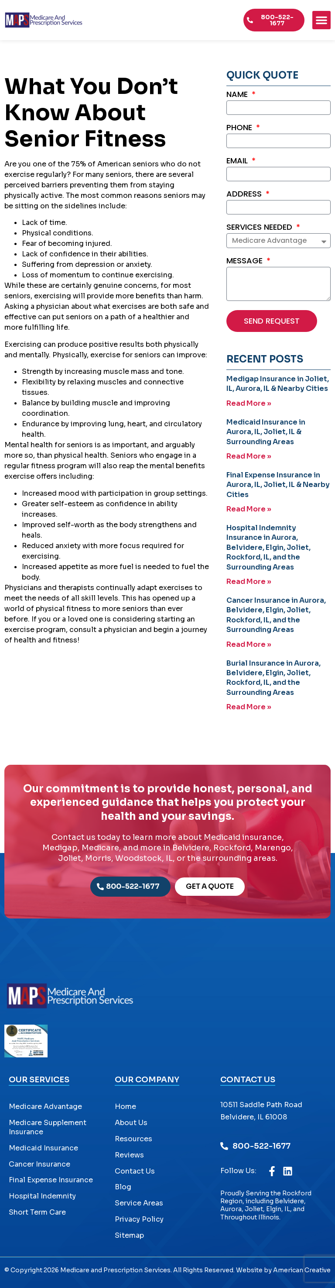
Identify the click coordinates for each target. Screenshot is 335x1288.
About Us (131, 1122)
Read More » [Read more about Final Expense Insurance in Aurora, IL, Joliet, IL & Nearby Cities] (248, 509)
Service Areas (139, 1203)
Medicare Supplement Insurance (47, 1127)
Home (125, 1106)
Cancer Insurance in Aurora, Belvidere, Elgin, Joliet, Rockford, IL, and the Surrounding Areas (276, 615)
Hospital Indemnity (42, 1196)
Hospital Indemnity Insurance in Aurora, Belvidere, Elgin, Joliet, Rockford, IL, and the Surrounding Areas (268, 547)
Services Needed (260, 227)
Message (245, 261)
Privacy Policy (139, 1219)
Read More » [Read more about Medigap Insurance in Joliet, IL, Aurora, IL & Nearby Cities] (248, 403)
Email (238, 161)
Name (238, 95)
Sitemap (129, 1235)
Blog (123, 1186)
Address (245, 194)
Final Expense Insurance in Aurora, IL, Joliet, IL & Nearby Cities (278, 484)
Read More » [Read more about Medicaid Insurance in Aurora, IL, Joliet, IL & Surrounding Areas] (248, 456)
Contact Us (135, 1171)
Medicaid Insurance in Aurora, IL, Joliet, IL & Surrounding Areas (265, 432)
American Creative (302, 1270)
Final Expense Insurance (51, 1179)
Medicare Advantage (45, 1106)
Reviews (129, 1155)
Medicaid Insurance (43, 1148)
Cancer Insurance (39, 1164)
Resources (133, 1138)
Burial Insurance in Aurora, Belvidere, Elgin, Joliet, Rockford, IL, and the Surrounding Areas (273, 678)
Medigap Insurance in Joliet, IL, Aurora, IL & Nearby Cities (277, 383)
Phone (240, 128)
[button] (321, 20)
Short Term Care (37, 1212)
